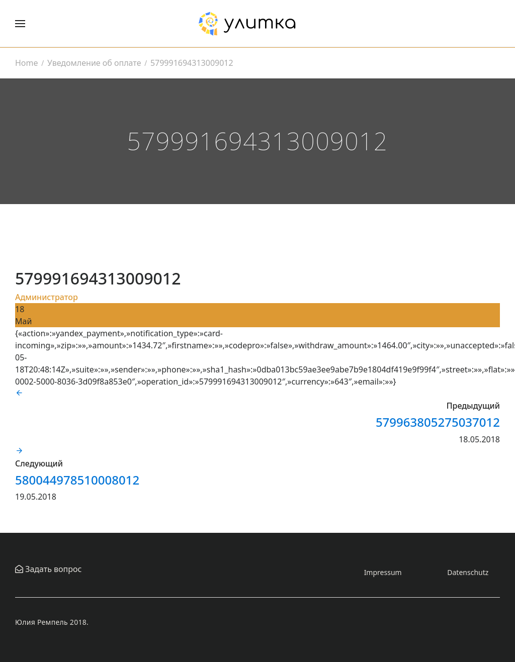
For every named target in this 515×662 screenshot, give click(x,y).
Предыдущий (473, 405)
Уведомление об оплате (94, 62)
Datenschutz (467, 572)
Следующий (39, 463)
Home (26, 62)
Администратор (46, 297)
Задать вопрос (52, 569)
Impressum (383, 572)
